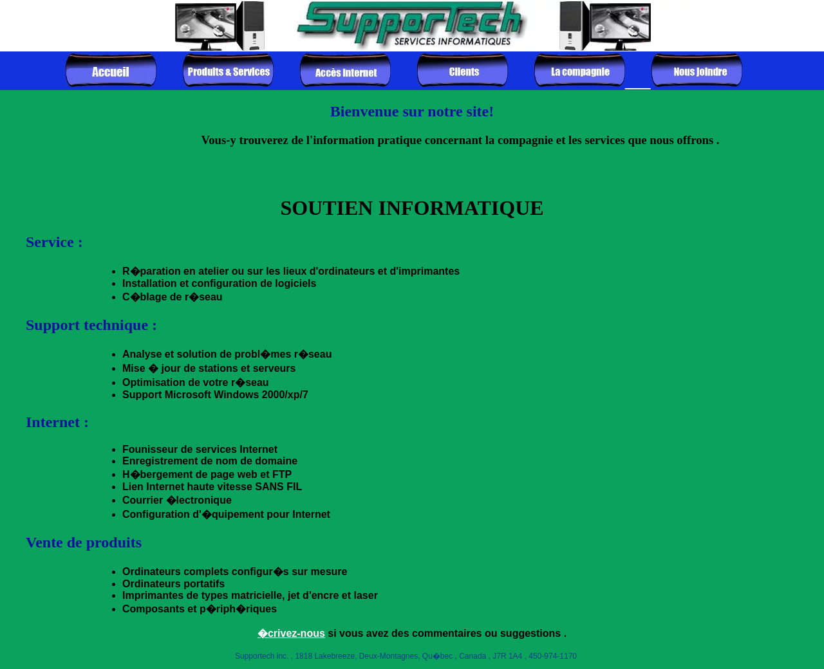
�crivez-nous (291, 633)
